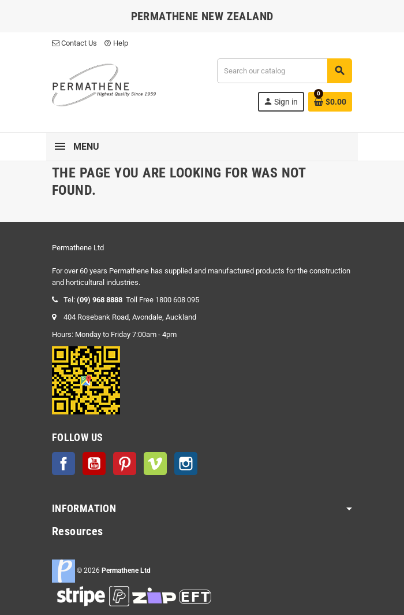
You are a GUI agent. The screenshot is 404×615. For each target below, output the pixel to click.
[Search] (284, 70)
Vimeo (155, 463)
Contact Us (74, 43)
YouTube (94, 463)
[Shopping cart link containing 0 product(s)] (330, 102)
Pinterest (124, 463)
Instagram (185, 463)
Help (116, 43)
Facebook (63, 463)
